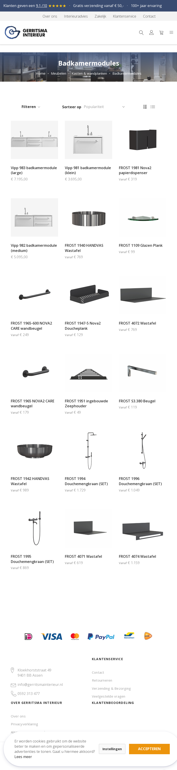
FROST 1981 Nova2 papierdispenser (135, 170)
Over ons (18, 716)
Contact (98, 672)
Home (40, 73)
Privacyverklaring (24, 724)
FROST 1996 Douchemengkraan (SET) (140, 481)
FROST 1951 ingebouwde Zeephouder (86, 404)
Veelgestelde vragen (108, 696)
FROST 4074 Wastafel (137, 556)
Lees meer (27, 752)
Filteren (29, 106)
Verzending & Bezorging (111, 688)
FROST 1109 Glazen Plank (141, 245)
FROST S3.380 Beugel (137, 401)
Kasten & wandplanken (89, 73)
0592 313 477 (29, 693)
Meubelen (58, 73)
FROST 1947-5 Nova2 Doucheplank (83, 326)
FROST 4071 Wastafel (83, 556)
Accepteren (153, 745)
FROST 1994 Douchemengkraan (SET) (86, 481)
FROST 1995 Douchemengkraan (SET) (32, 559)
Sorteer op (71, 106)
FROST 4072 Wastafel (137, 323)
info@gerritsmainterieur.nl (40, 684)
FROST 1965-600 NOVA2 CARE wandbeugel (31, 326)
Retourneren (102, 680)
